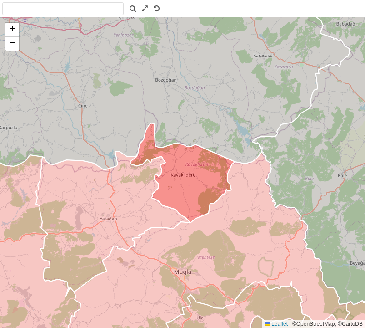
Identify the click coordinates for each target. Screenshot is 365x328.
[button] (12, 30)
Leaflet (276, 324)
